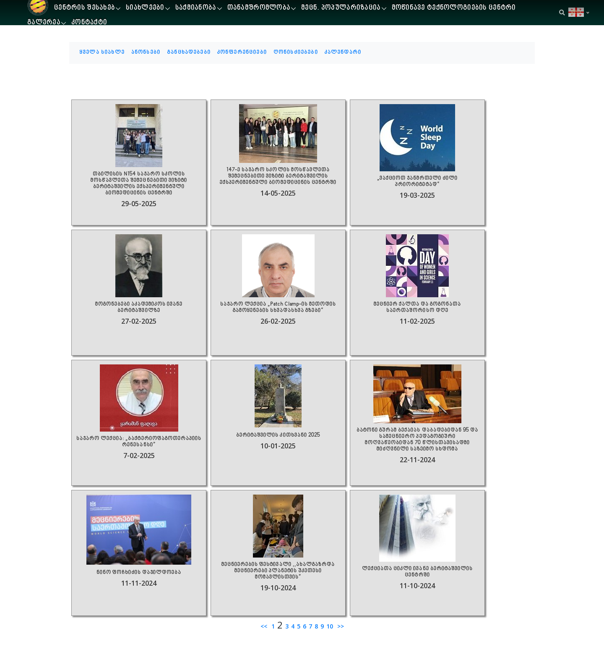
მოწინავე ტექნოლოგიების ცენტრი (454, 8)
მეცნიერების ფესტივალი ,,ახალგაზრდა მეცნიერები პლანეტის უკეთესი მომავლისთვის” (277, 571)
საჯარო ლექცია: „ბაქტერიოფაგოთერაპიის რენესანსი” (138, 442)
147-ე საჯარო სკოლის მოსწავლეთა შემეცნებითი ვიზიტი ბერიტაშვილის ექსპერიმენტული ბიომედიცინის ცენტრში (278, 176)
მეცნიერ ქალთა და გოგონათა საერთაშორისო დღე (417, 307)
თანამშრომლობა (259, 8)
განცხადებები (189, 52)
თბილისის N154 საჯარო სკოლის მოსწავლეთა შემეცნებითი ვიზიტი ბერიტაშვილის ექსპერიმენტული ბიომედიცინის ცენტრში (139, 183)
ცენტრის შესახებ (84, 8)
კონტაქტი (89, 23)
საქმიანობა (195, 8)
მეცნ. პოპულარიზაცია (340, 8)
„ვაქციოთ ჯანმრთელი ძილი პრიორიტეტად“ (417, 181)
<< (264, 626)
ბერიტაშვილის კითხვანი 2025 (278, 435)
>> (340, 626)
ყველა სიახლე (102, 52)
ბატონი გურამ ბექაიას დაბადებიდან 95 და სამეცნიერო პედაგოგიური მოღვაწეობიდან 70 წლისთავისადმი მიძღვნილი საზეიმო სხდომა (417, 440)
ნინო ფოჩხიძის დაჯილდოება (138, 573)
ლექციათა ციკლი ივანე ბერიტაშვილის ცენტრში (417, 572)
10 (329, 626)
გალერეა (43, 23)
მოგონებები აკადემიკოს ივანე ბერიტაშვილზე (138, 307)
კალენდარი (343, 52)
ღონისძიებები (295, 52)
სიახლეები (145, 8)
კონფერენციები (242, 52)
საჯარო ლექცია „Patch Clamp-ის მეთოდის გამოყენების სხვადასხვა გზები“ (278, 307)
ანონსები (145, 52)
